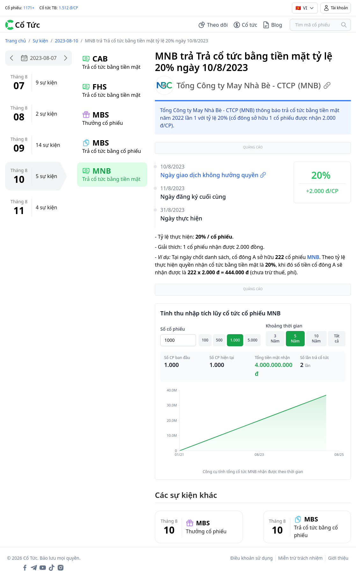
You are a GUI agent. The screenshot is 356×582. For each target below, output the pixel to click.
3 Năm (275, 338)
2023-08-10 (66, 41)
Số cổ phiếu (172, 329)
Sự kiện (40, 41)
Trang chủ (15, 41)
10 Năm (316, 338)
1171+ (28, 8)
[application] (252, 427)
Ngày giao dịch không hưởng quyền (213, 175)
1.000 (235, 340)
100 (205, 340)
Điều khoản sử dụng (251, 558)
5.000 (253, 340)
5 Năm (295, 338)
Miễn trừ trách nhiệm (300, 558)
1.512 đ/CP (68, 8)
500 (219, 340)
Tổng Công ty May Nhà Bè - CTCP (243, 85)
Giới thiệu (338, 558)
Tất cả (336, 338)
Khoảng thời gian (284, 326)
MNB (313, 257)
